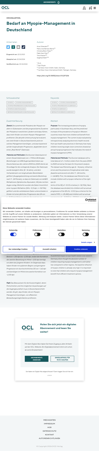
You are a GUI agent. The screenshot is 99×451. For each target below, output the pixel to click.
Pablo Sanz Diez (42, 53)
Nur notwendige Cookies (18, 249)
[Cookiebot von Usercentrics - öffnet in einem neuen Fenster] (86, 200)
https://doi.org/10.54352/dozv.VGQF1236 (53, 76)
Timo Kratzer (41, 56)
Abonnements (49, 2)
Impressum (49, 424)
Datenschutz (49, 431)
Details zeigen (86, 242)
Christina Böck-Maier (44, 51)
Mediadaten (49, 420)
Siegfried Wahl (41, 58)
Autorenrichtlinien (49, 438)
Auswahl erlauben (49, 249)
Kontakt (49, 435)
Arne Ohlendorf (42, 46)
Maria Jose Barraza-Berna (45, 49)
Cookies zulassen (81, 249)
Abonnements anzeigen (36, 359)
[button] (8, 47)
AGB (49, 427)
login (49, 375)
